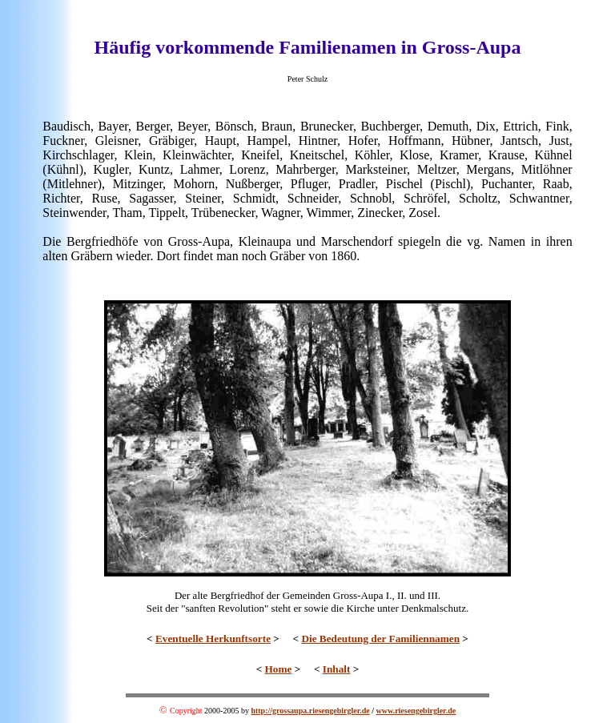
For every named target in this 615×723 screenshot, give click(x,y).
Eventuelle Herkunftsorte (213, 639)
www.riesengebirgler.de (416, 710)
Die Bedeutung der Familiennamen (380, 639)
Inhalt (337, 669)
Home (278, 669)
